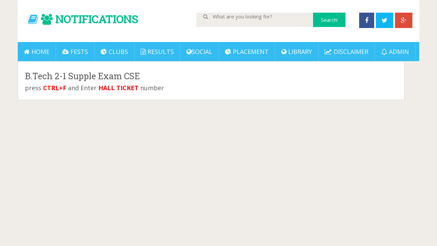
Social (199, 51)
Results (157, 51)
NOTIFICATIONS (96, 19)
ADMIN (395, 51)
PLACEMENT (247, 51)
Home (37, 51)
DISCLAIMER (346, 51)
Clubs (114, 51)
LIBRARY (296, 51)
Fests (75, 51)
